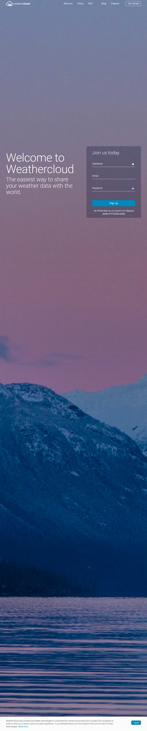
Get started (133, 3)
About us (68, 3)
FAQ (90, 3)
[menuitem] (68, 3)
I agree (136, 723)
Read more (23, 726)
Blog (103, 3)
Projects (114, 3)
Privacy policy (119, 213)
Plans (80, 3)
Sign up (114, 203)
